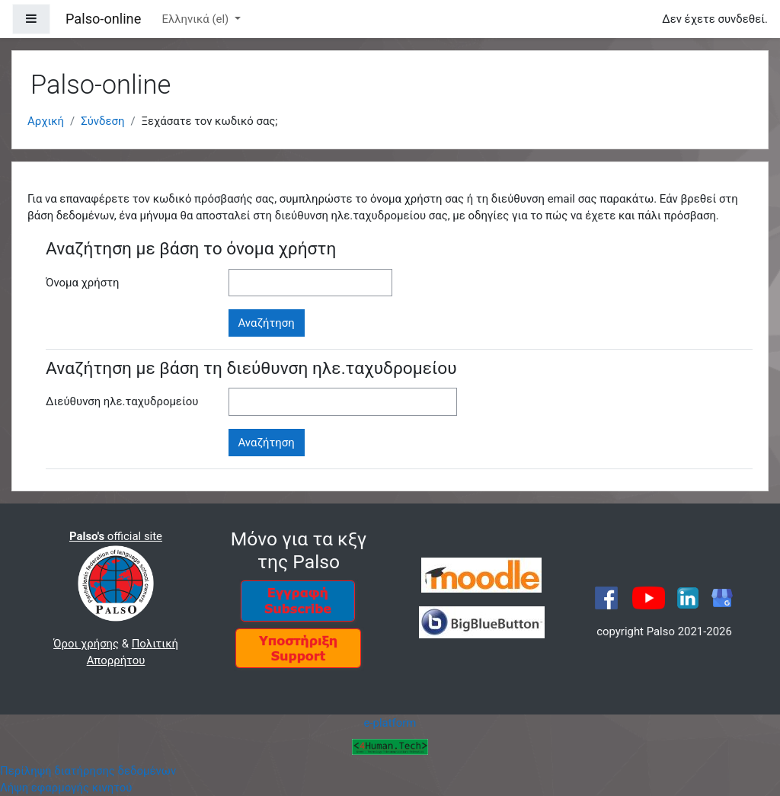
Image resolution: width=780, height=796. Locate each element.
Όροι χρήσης (86, 644)
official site (115, 536)
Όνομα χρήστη (83, 282)
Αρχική (45, 121)
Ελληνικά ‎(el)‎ (196, 19)
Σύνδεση (102, 121)
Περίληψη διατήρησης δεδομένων (88, 771)
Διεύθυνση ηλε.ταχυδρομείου (122, 401)
